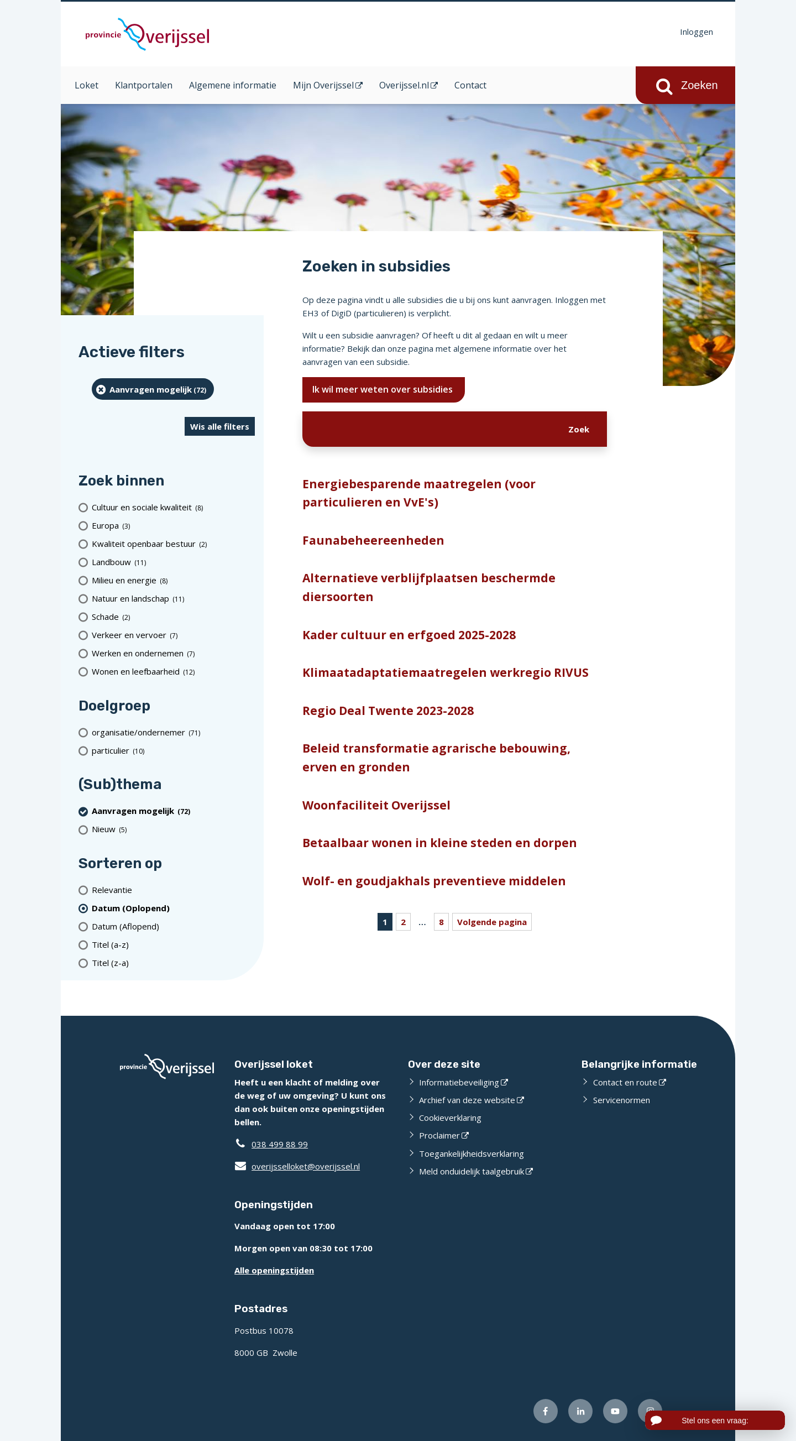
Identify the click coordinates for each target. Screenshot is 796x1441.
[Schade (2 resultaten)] (173, 617)
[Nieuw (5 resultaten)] (173, 829)
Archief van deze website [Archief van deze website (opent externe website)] (467, 1099)
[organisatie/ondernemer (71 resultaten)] (173, 732)
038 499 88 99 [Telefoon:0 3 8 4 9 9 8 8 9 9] (280, 1144)
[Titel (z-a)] (173, 962)
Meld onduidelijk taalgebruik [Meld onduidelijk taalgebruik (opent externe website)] (471, 1171)
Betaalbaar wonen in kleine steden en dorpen (439, 842)
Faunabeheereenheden (373, 540)
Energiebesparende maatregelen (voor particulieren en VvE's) (419, 493)
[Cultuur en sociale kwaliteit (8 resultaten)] (173, 507)
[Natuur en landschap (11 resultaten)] (173, 598)
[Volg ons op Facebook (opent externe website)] (545, 1411)
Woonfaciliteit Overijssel (376, 805)
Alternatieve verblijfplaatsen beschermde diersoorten (429, 587)
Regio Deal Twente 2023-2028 (388, 710)
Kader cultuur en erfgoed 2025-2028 (409, 635)
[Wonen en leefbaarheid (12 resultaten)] (173, 671)
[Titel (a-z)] (173, 944)
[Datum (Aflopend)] (173, 926)
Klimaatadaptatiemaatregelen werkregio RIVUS (445, 672)
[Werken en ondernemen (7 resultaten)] (173, 653)
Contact (470, 85)
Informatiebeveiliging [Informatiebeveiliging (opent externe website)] (459, 1082)
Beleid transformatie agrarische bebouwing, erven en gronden (436, 757)
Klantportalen (143, 85)
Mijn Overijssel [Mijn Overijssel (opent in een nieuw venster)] (323, 85)
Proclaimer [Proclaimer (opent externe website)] (439, 1135)
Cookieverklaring (450, 1117)
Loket (86, 85)
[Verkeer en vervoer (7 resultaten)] (173, 635)
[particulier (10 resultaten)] (173, 750)
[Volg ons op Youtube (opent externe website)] (615, 1411)
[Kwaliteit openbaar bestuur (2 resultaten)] (173, 544)
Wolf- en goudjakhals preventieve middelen (434, 881)
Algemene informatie (232, 85)
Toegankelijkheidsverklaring (471, 1153)
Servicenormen (621, 1099)
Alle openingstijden (274, 1270)
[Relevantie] (173, 889)
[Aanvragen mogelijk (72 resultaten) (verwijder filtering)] (153, 389)
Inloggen (696, 31)
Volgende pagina (492, 921)
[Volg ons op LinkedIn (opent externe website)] (580, 1411)
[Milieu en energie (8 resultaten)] (173, 580)
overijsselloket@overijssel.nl (297, 1166)
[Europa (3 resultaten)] (173, 525)
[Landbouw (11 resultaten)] (173, 562)
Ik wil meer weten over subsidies (383, 389)
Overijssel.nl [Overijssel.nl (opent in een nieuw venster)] (404, 85)
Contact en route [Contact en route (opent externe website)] (625, 1082)
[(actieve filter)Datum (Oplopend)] (173, 908)
